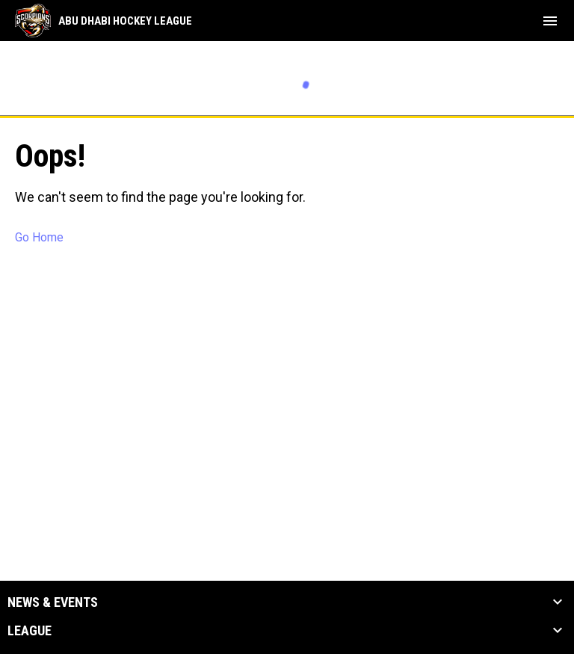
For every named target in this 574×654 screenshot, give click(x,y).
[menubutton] (550, 21)
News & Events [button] (52, 602)
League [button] (29, 631)
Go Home (39, 237)
